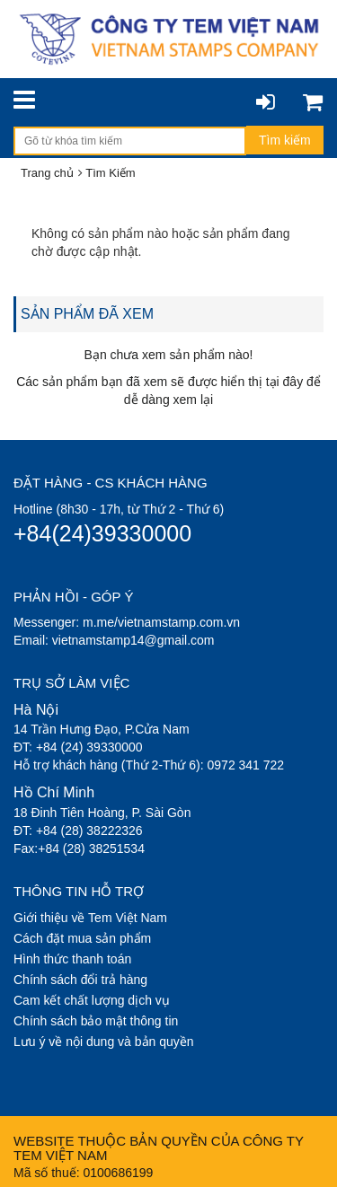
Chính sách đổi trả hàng (80, 979)
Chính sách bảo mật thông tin (95, 1021)
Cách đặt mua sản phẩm (82, 938)
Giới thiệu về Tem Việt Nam (90, 917)
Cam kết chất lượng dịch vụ (91, 1000)
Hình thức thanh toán (72, 959)
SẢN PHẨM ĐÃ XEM (87, 313)
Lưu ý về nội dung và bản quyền (103, 1041)
